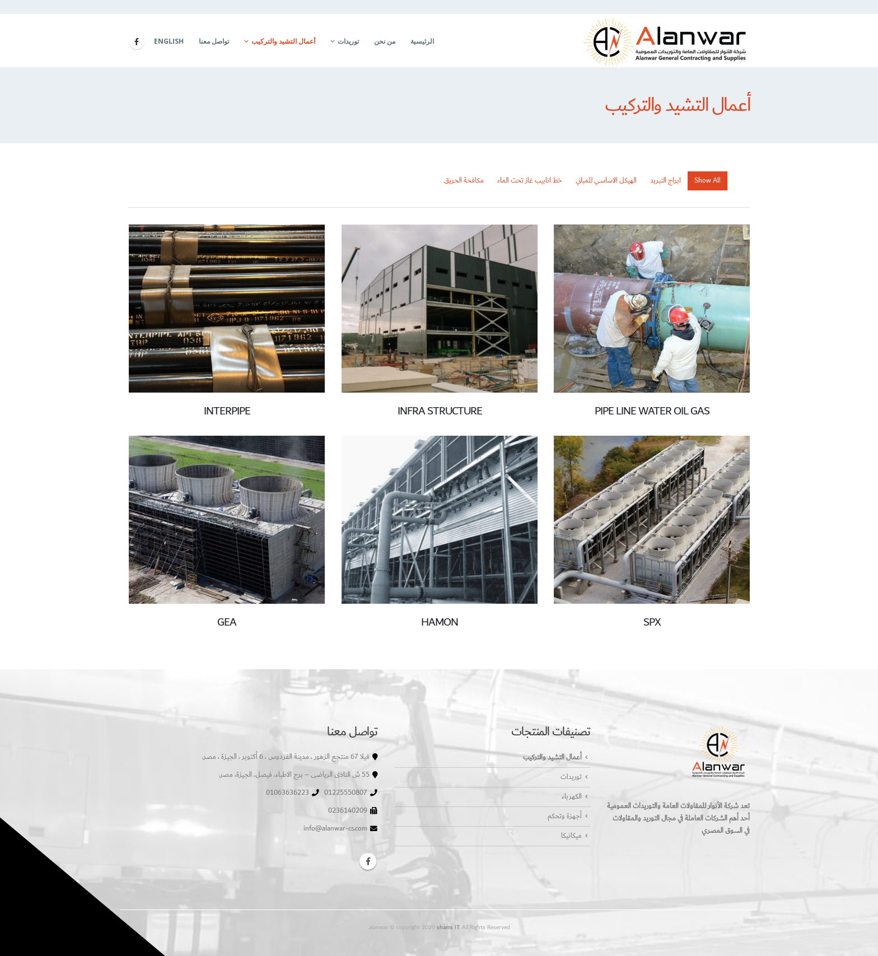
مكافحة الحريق (464, 180)
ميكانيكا (571, 836)
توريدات (348, 41)
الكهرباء (572, 797)
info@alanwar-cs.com (335, 828)
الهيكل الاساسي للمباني (606, 180)
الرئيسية (422, 41)
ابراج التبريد (665, 180)
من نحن (384, 41)
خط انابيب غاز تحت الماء (529, 180)
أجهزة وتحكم (565, 816)
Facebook (367, 861)
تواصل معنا (214, 41)
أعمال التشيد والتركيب (283, 41)
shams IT (448, 927)
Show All (707, 180)
